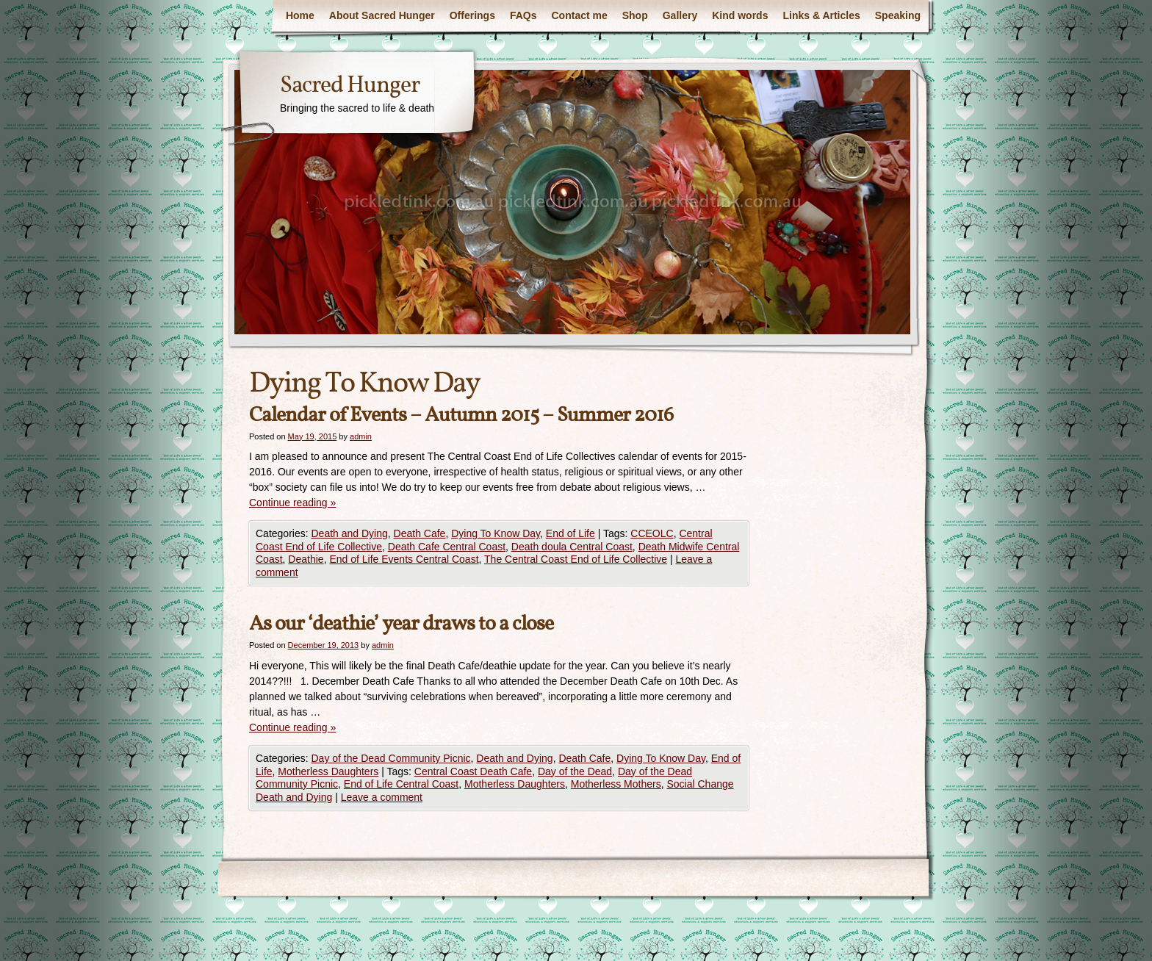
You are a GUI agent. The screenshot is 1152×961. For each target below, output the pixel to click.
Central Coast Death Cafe (473, 771)
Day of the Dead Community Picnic (390, 758)
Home (300, 15)
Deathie (305, 559)
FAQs (523, 15)
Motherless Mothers (616, 784)
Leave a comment (381, 797)
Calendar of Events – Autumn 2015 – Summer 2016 (461, 415)
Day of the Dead (575, 771)
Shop (635, 15)
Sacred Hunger (350, 86)
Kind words (740, 15)
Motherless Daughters (328, 771)
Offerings (472, 15)
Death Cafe (420, 533)
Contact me (580, 15)
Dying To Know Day (495, 533)
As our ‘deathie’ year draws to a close (401, 624)
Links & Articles (821, 15)
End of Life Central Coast (401, 784)
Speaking (898, 15)
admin (361, 436)
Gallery (680, 15)
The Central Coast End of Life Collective (575, 559)
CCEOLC (651, 533)
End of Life (570, 533)
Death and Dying (349, 533)
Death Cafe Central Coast (446, 547)
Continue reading (292, 502)
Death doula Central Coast (572, 547)
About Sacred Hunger (382, 15)
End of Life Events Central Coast (403, 559)
